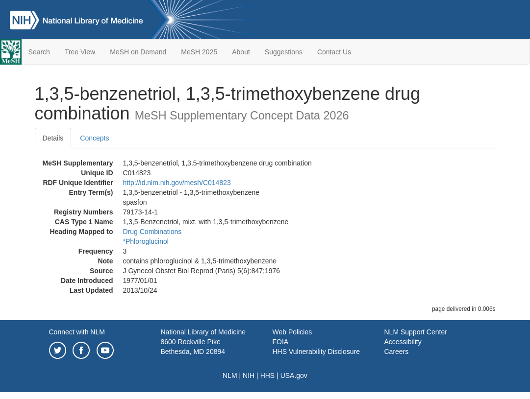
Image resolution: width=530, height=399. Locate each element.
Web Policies (292, 332)
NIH (248, 375)
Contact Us (334, 52)
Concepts (94, 138)
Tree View (80, 52)
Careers (396, 351)
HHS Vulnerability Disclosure (316, 351)
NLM (230, 375)
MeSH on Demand (138, 52)
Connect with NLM (77, 332)
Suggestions (284, 52)
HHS (267, 375)
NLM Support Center (415, 332)
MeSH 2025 (199, 52)
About (241, 52)
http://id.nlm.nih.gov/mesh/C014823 (177, 183)
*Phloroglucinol (146, 241)
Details (53, 138)
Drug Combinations (152, 231)
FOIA (281, 342)
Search (39, 52)
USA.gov (293, 375)
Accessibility (403, 342)
